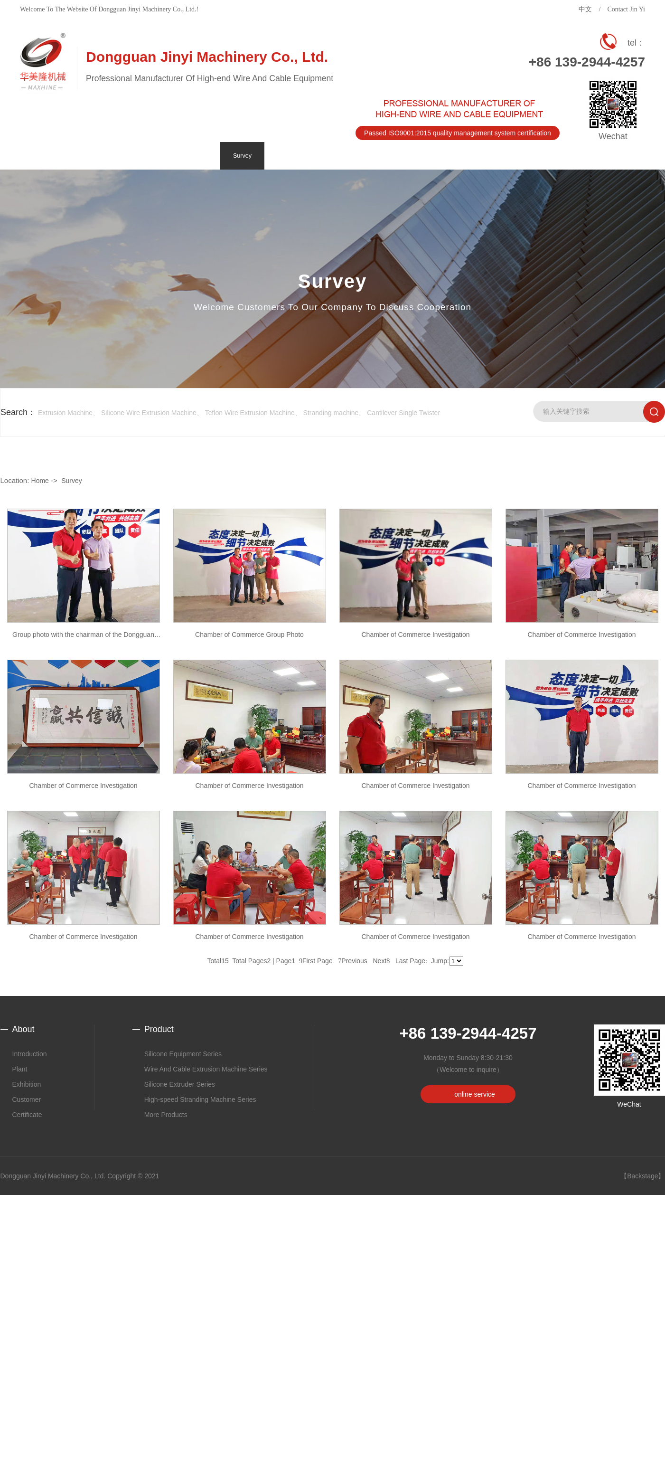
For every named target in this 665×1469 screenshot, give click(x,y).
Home (40, 480)
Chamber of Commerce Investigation (416, 634)
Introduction (29, 1054)
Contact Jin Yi (626, 9)
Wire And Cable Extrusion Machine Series (206, 1069)
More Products (165, 1114)
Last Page (411, 961)
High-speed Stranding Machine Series (200, 1099)
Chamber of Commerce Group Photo (249, 634)
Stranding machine (331, 413)
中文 (585, 9)
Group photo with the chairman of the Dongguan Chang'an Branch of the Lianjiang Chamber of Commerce (83, 638)
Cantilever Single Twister (403, 413)
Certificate (27, 1114)
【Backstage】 (642, 1176)
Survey (71, 480)
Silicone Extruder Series (179, 1084)
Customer (26, 1099)
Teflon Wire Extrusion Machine (250, 413)
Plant (20, 1069)
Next (381, 961)
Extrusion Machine (65, 413)
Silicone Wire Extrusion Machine (149, 413)
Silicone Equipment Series (183, 1054)
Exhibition (26, 1084)
